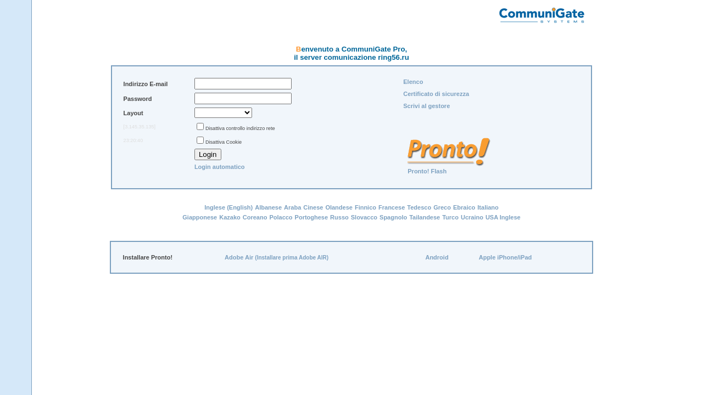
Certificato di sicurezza (436, 94)
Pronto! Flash (427, 171)
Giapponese (199, 217)
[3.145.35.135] (140, 126)
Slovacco (364, 217)
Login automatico (219, 166)
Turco (450, 217)
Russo (339, 217)
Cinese (313, 207)
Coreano (255, 217)
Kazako (230, 217)
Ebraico (464, 207)
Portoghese (311, 217)
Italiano (488, 207)
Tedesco (419, 207)
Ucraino (472, 217)
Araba (292, 207)
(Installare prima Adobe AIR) (291, 258)
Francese (391, 207)
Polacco (280, 217)
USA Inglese (503, 217)
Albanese (268, 207)
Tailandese (424, 217)
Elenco (413, 81)
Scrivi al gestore (426, 106)
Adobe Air (239, 257)
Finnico (365, 207)
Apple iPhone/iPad (505, 257)
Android (436, 257)
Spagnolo (393, 217)
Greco (442, 207)
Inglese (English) (228, 207)
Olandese (339, 207)
